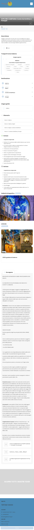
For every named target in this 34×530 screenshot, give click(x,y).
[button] (31, 208)
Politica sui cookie (4, 523)
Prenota (17, 528)
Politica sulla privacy (5, 521)
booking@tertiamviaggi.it (7, 516)
